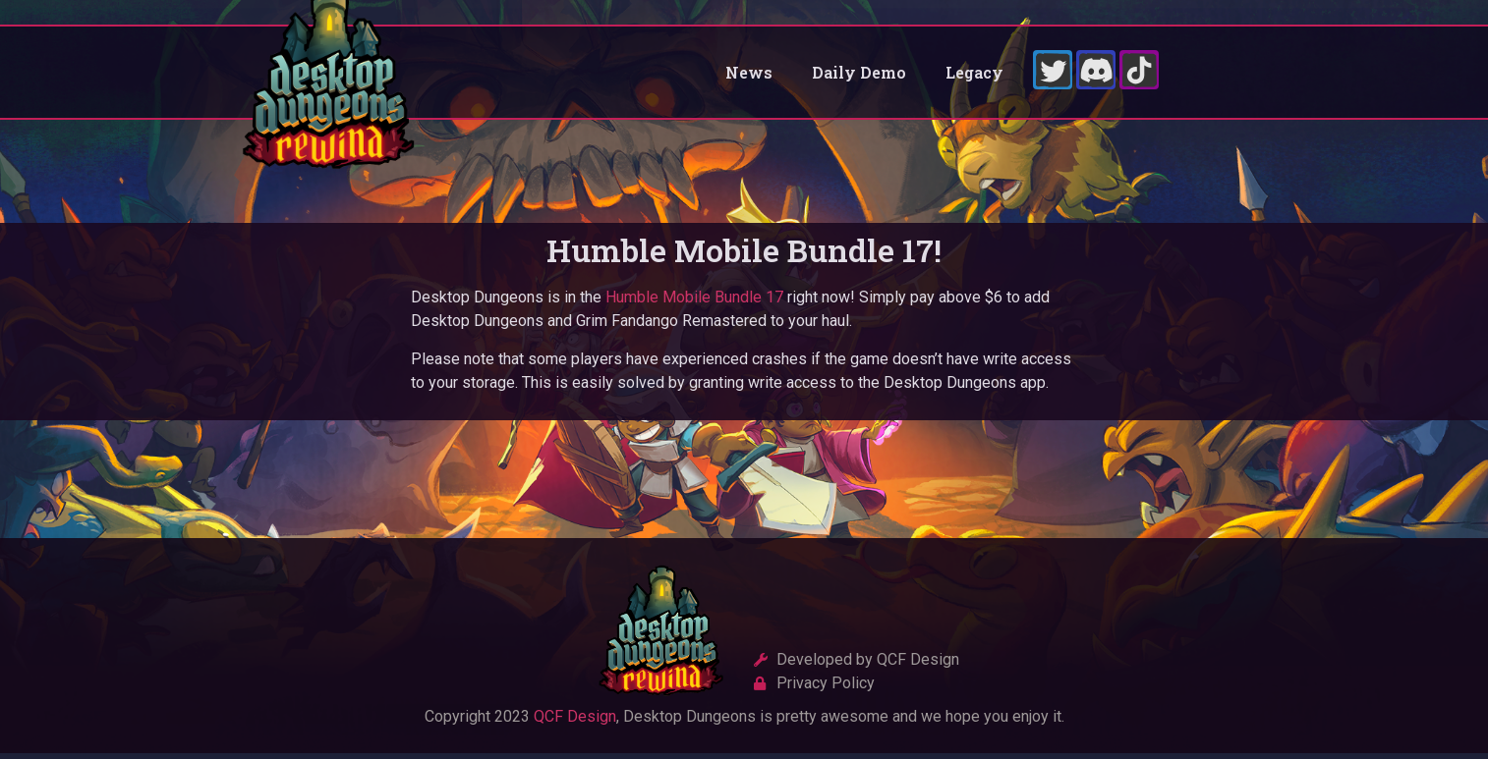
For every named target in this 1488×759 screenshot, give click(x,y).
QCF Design (575, 723)
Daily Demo (859, 75)
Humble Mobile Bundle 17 (694, 304)
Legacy (974, 75)
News (749, 75)
